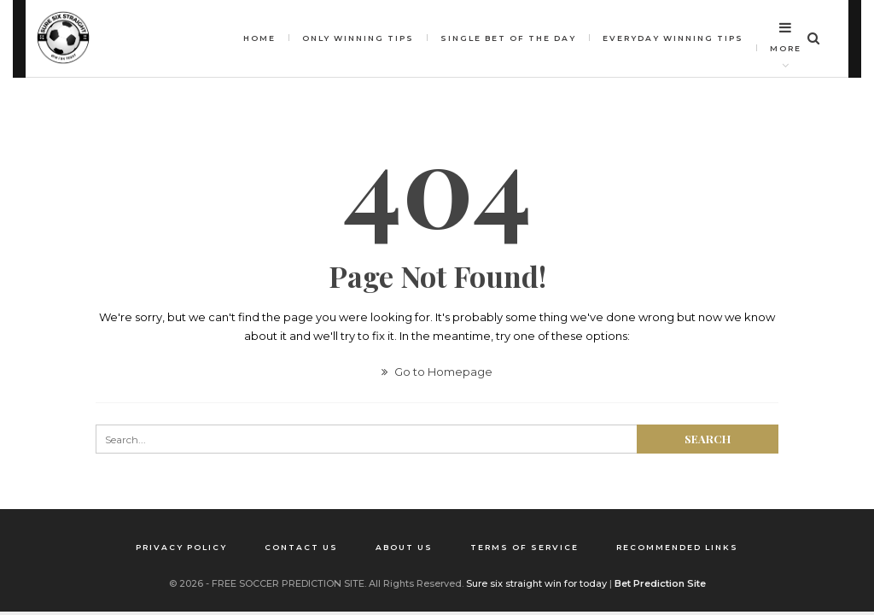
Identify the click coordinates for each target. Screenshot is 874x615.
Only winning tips (358, 38)
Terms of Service (524, 547)
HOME (259, 38)
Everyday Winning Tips (673, 38)
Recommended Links (677, 547)
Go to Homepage (437, 371)
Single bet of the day (508, 38)
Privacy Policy (181, 547)
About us (404, 547)
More (785, 36)
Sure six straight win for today (536, 583)
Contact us (301, 547)
